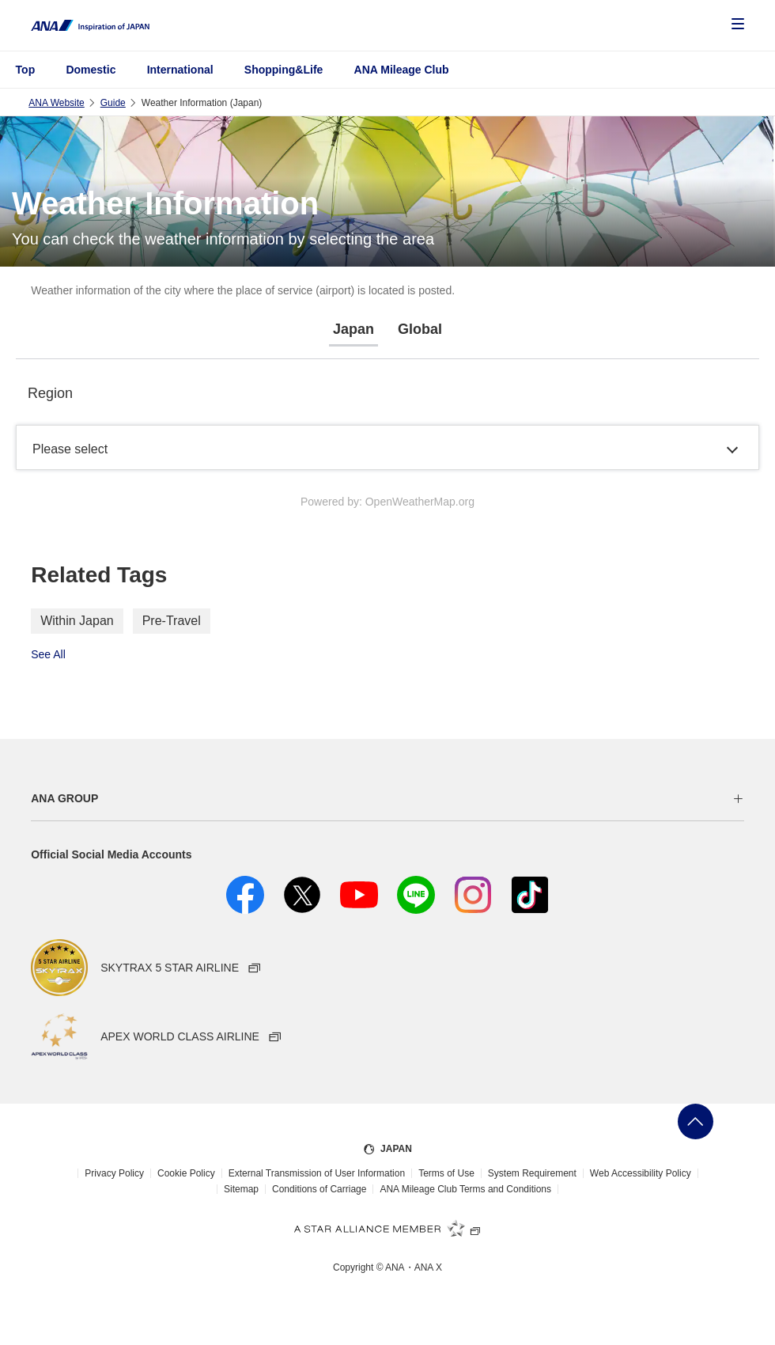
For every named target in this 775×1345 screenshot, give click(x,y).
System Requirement (532, 1173)
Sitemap (241, 1189)
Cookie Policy (186, 1173)
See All (48, 654)
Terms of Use (446, 1173)
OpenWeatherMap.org (419, 501)
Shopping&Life (283, 69)
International (180, 69)
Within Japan (77, 620)
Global (420, 329)
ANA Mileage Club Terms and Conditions (465, 1189)
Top (26, 69)
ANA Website (56, 102)
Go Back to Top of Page (695, 1121)
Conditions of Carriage (319, 1189)
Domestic (90, 69)
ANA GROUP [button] (64, 798)
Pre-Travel (171, 620)
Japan (353, 329)
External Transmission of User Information (317, 1173)
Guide (113, 102)
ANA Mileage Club (401, 69)
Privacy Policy (114, 1173)
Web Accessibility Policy (640, 1173)
